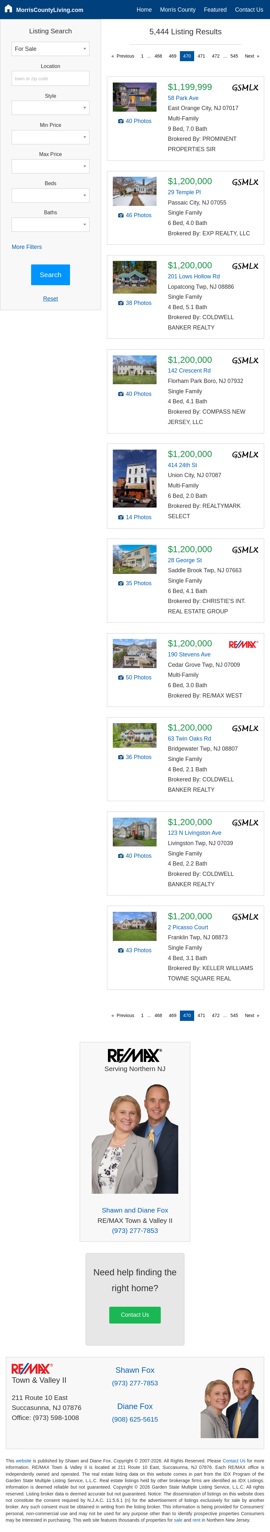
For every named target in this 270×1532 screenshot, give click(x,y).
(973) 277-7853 (135, 1230)
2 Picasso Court (188, 927)
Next (249, 56)
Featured (215, 9)
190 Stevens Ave (189, 654)
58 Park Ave (183, 98)
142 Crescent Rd (189, 370)
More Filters (27, 247)
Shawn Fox (134, 1370)
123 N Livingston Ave (194, 833)
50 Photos (138, 677)
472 (215, 56)
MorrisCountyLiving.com (49, 10)
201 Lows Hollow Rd (194, 276)
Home (144, 9)
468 (158, 56)
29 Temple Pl (184, 192)
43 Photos (138, 950)
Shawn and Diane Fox (135, 1210)
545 (234, 56)
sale (178, 1520)
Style (50, 96)
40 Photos (138, 121)
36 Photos (138, 757)
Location (50, 66)
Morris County (178, 9)
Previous (125, 56)
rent (196, 1520)
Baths (50, 212)
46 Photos (138, 215)
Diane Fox (135, 1406)
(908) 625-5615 (135, 1419)
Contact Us (249, 9)
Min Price (50, 125)
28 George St (185, 560)
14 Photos (138, 517)
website (23, 1460)
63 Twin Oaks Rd (189, 738)
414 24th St (182, 465)
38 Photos (138, 303)
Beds (50, 183)
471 (201, 56)
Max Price (50, 154)
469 (172, 56)
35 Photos (138, 583)
